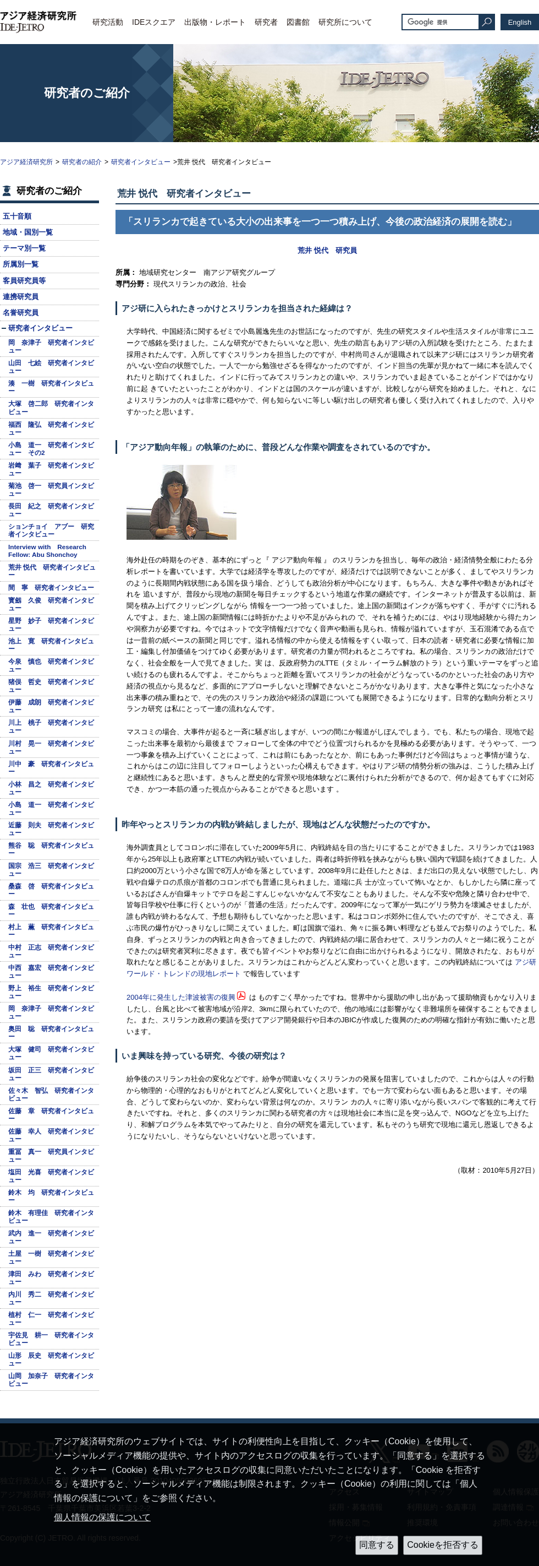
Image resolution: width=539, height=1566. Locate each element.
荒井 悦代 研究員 (327, 250)
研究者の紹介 (82, 162)
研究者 (266, 22)
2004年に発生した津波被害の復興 (181, 997)
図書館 (298, 22)
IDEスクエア (153, 22)
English (520, 22)
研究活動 (107, 22)
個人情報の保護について (102, 1517)
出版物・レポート (215, 22)
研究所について (345, 22)
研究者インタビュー (140, 162)
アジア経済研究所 (26, 162)
